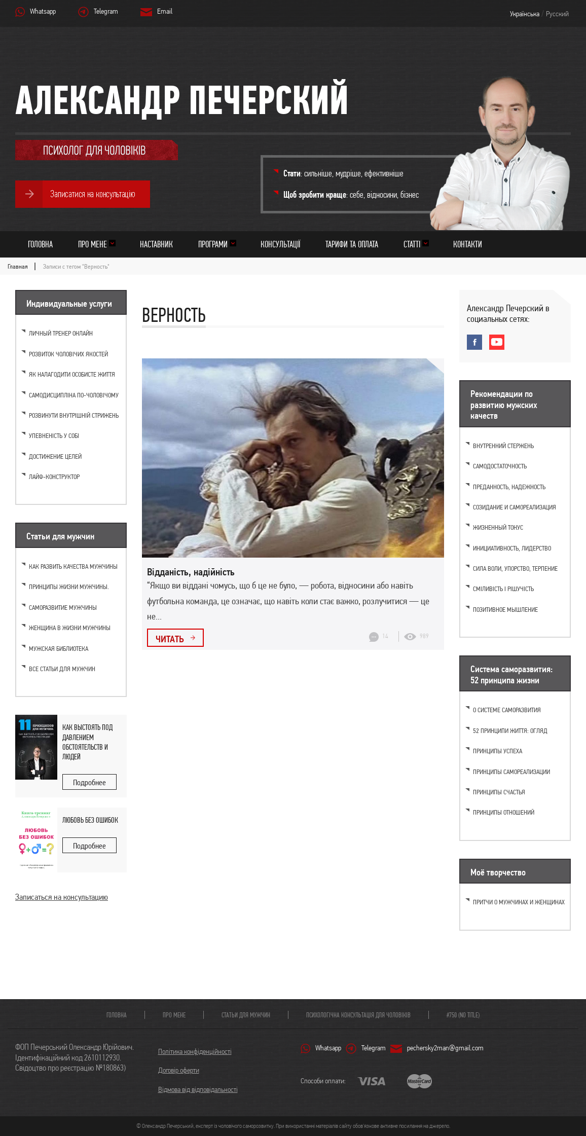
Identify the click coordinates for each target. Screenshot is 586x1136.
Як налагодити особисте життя (72, 374)
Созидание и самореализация (514, 507)
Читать (170, 638)
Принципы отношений (503, 812)
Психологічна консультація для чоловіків (358, 1015)
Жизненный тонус (498, 527)
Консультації (280, 244)
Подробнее (89, 782)
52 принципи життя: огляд (510, 731)
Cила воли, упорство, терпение (515, 568)
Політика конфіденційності (195, 1051)
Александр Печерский (182, 100)
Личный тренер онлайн (61, 333)
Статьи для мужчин (246, 1015)
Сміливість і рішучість (503, 589)
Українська (524, 13)
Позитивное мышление (505, 609)
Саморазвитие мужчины (63, 607)
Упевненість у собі (54, 435)
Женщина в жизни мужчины (70, 628)
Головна (40, 244)
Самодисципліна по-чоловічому (74, 395)
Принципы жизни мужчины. (69, 587)
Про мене (92, 244)
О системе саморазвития (507, 710)
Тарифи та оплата (351, 244)
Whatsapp (43, 11)
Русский (557, 13)
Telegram (106, 11)
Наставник (156, 244)
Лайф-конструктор (54, 477)
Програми (213, 244)
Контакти (467, 244)
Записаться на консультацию (61, 897)
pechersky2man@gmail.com (445, 1047)
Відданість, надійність (191, 572)
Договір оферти (178, 1070)
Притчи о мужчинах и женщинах (519, 902)
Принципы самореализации (511, 772)
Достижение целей (55, 456)
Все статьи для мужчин (62, 669)
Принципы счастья (499, 792)
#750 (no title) (463, 1015)
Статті (412, 244)
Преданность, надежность (509, 487)
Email (164, 11)
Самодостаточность (500, 466)
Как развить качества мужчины (73, 566)
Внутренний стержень (503, 446)
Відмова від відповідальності (198, 1089)
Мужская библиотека (58, 648)
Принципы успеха (497, 751)
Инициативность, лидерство (512, 548)
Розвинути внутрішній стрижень (74, 415)
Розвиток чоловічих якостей (68, 354)
